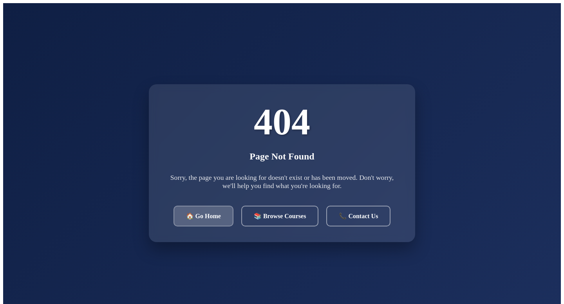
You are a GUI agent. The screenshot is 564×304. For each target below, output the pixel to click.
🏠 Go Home (203, 216)
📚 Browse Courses (280, 216)
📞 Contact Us (358, 216)
